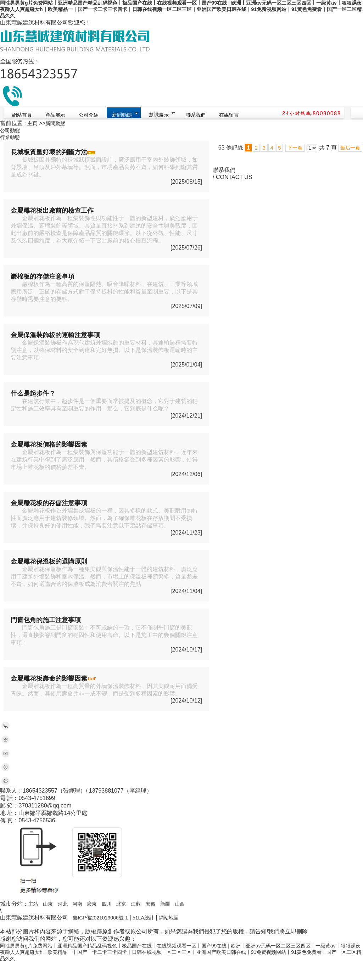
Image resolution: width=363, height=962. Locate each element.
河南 (77, 904)
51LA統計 (143, 918)
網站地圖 (169, 918)
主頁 (32, 123)
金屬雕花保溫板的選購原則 (49, 561)
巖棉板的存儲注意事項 (42, 276)
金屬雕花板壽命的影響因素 (49, 678)
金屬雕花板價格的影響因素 (49, 444)
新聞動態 (55, 123)
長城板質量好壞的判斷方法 (49, 152)
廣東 (92, 904)
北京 (121, 904)
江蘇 (136, 904)
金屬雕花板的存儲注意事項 (49, 503)
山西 (180, 904)
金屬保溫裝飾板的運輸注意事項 (55, 335)
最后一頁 (350, 148)
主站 (33, 904)
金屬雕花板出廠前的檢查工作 (52, 210)
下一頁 (294, 148)
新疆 (165, 904)
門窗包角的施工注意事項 (46, 619)
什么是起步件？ (33, 393)
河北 (63, 904)
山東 (48, 904)
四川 (107, 904)
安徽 (151, 904)
